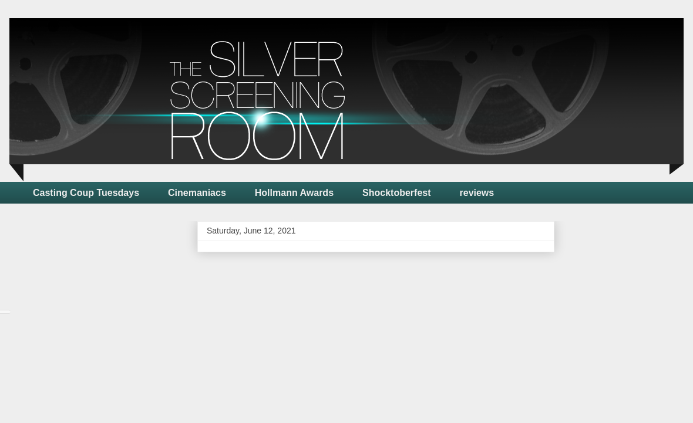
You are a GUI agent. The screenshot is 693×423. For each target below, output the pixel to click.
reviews (477, 193)
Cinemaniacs (197, 193)
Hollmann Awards (294, 193)
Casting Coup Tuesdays (86, 193)
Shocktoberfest (396, 193)
